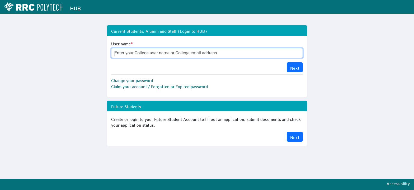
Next (294, 67)
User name (121, 43)
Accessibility (398, 183)
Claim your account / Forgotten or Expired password (159, 85)
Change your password (132, 79)
